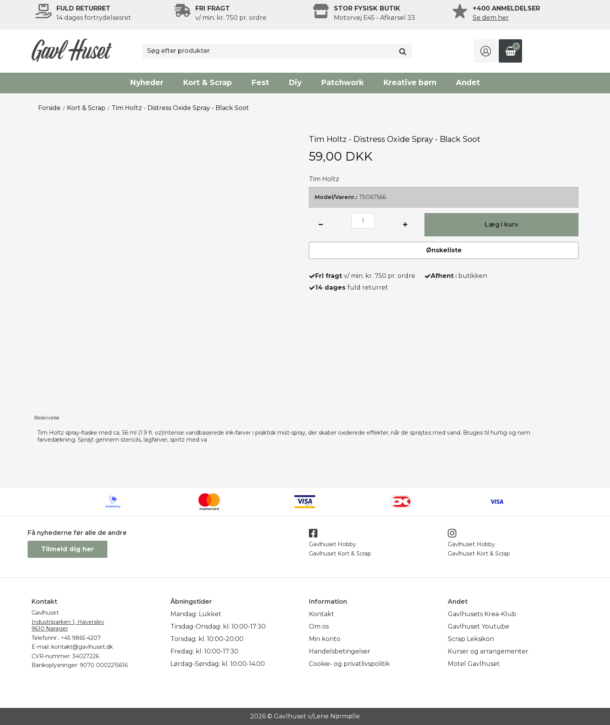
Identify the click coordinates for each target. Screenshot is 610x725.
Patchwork (342, 82)
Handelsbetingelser (339, 651)
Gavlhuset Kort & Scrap (340, 553)
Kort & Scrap (207, 82)
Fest (260, 82)
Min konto (324, 639)
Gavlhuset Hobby (332, 544)
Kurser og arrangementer (488, 651)
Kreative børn (409, 82)
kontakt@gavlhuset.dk (82, 646)
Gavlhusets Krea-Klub (482, 614)
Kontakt (321, 614)
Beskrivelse (47, 418)
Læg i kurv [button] (501, 224)
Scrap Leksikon (471, 639)
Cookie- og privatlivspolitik (349, 663)
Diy (295, 82)
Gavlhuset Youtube (478, 626)
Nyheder (146, 82)
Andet (468, 82)
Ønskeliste (444, 250)
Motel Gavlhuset (474, 663)
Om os (319, 626)
